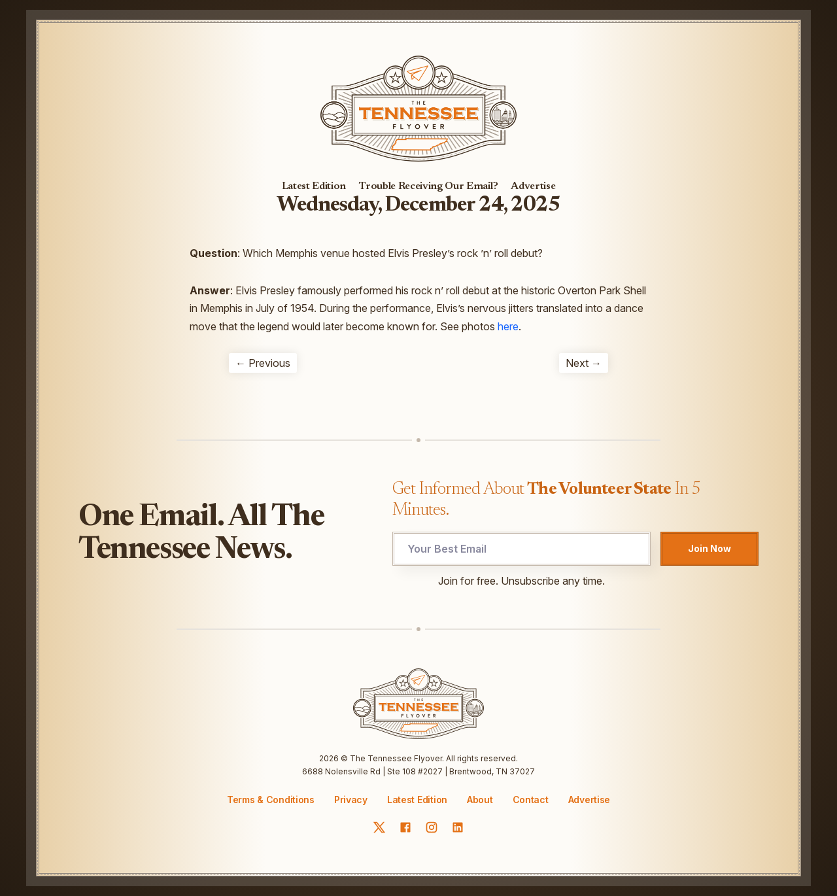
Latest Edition (314, 186)
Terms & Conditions (271, 799)
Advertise (533, 186)
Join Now (709, 548)
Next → (584, 363)
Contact (531, 800)
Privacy (350, 799)
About (480, 800)
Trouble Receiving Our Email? (428, 186)
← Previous (262, 363)
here (508, 326)
